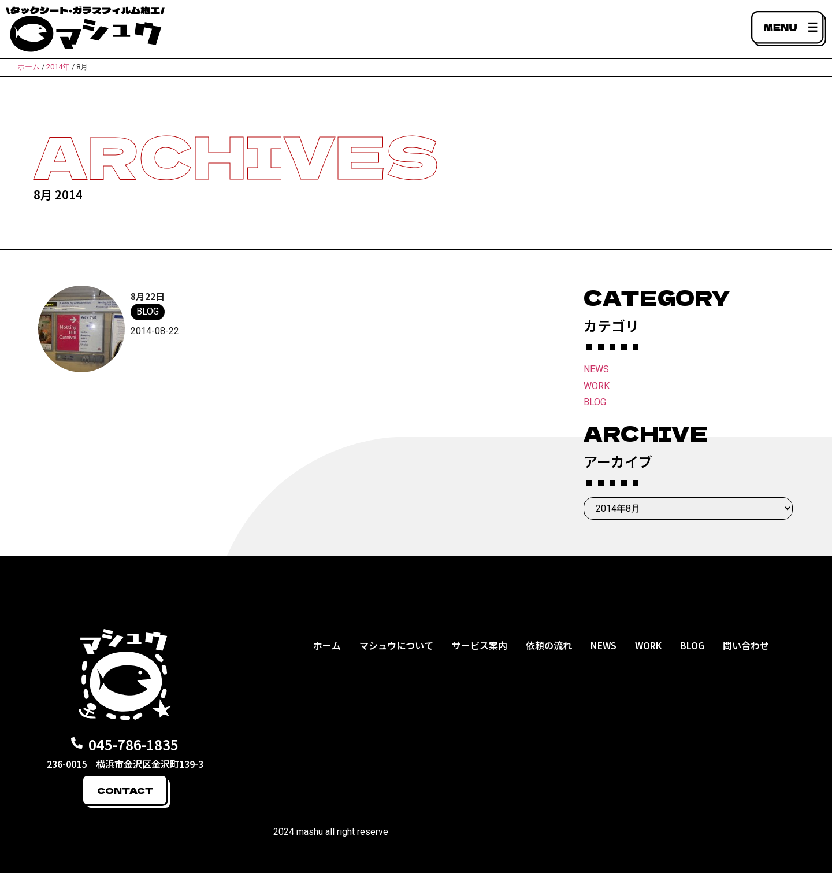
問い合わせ (746, 645)
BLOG (595, 402)
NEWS (596, 369)
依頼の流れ (549, 645)
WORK (597, 385)
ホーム (327, 645)
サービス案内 (479, 645)
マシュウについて (396, 645)
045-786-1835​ (133, 744)
